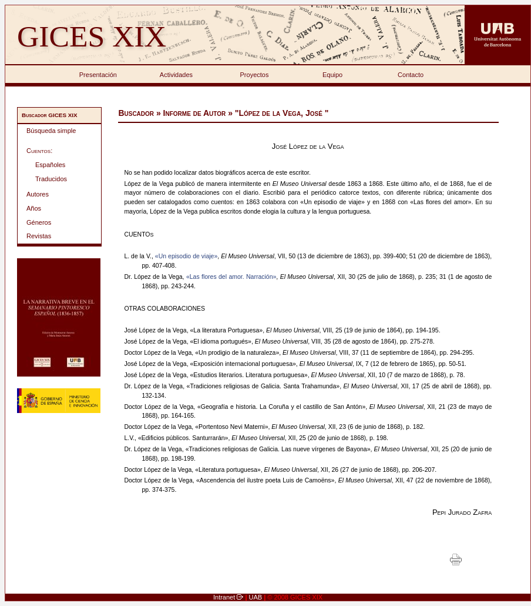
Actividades (176, 74)
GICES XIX (91, 36)
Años (33, 208)
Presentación (98, 74)
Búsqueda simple (51, 130)
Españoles (50, 164)
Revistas (38, 235)
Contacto (411, 74)
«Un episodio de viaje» (186, 255)
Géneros (38, 222)
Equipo (332, 74)
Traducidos (51, 178)
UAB (256, 597)
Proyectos (254, 74)
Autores (37, 194)
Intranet (225, 597)
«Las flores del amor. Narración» (231, 276)
